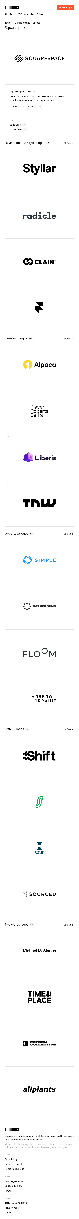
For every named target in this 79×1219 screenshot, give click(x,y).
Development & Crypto (27, 22)
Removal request (14, 1168)
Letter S (16, 106)
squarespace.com (22, 91)
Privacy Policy (12, 1207)
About (8, 1190)
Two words (34, 106)
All (6, 14)
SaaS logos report (14, 1181)
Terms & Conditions (16, 1203)
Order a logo (65, 7)
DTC (19, 14)
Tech (12, 14)
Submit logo (11, 1159)
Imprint (9, 1212)
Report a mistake (14, 1164)
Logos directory (13, 1185)
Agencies (29, 14)
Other (40, 14)
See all (68, 143)
